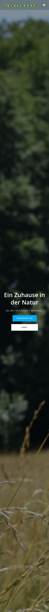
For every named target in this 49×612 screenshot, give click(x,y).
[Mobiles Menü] (44, 5)
